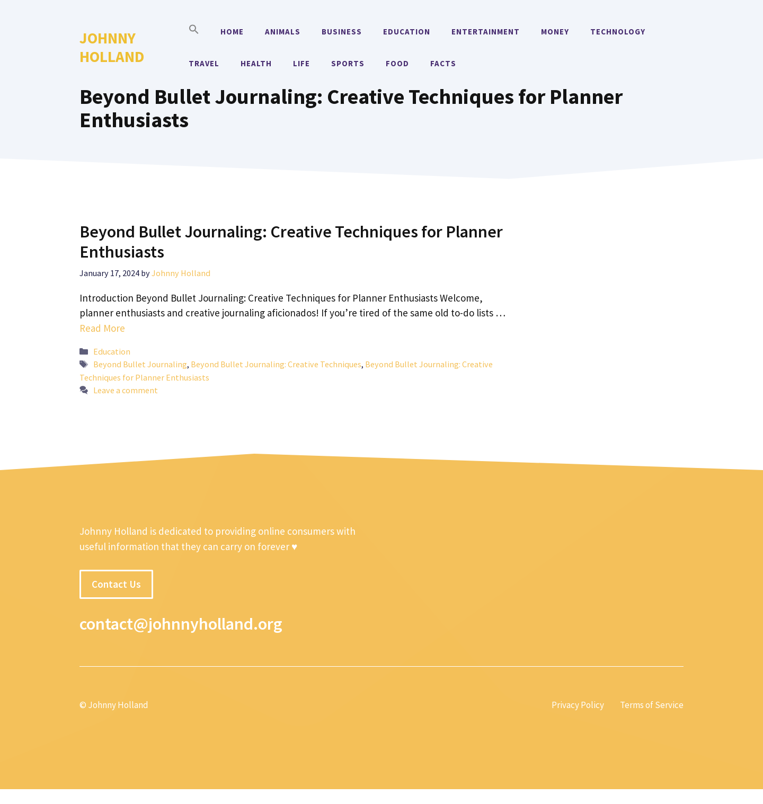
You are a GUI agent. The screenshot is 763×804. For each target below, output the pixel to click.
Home (232, 31)
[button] (194, 32)
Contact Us (116, 584)
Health (256, 63)
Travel (204, 63)
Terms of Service (652, 705)
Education (406, 31)
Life (301, 63)
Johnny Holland (111, 47)
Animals (282, 31)
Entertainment (485, 31)
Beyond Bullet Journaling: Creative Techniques (276, 364)
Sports (348, 63)
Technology (617, 31)
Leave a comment (125, 390)
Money (555, 31)
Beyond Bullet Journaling (140, 364)
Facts (443, 63)
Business (342, 31)
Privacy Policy (578, 705)
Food (397, 63)
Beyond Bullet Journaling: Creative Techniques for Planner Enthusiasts (291, 241)
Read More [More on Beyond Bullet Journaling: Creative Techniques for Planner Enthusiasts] (102, 328)
